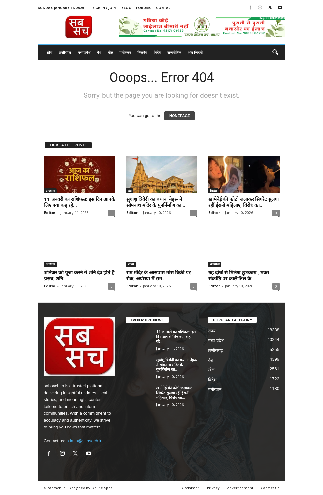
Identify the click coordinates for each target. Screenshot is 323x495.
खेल (110, 52)
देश (99, 52)
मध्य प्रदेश (84, 52)
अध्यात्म (50, 190)
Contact (164, 8)
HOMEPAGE (179, 116)
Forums (143, 8)
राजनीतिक (174, 52)
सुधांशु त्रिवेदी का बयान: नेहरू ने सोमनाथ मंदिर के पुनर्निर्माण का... (155, 202)
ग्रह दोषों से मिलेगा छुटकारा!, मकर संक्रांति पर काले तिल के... (238, 275)
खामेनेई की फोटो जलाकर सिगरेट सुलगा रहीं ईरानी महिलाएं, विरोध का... (243, 202)
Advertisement (240, 487)
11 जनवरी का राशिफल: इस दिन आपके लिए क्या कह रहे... (79, 202)
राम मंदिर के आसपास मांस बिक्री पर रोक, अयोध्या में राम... (158, 275)
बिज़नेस (142, 52)
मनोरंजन (125, 52)
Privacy (213, 487)
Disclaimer (190, 487)
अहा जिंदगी (195, 52)
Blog (126, 8)
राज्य (131, 264)
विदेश (157, 52)
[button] (275, 52)
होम (49, 52)
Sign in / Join (104, 8)
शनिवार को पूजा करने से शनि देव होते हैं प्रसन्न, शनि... (79, 275)
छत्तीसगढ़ (65, 52)
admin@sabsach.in (84, 440)
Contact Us (270, 487)
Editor (49, 212)
